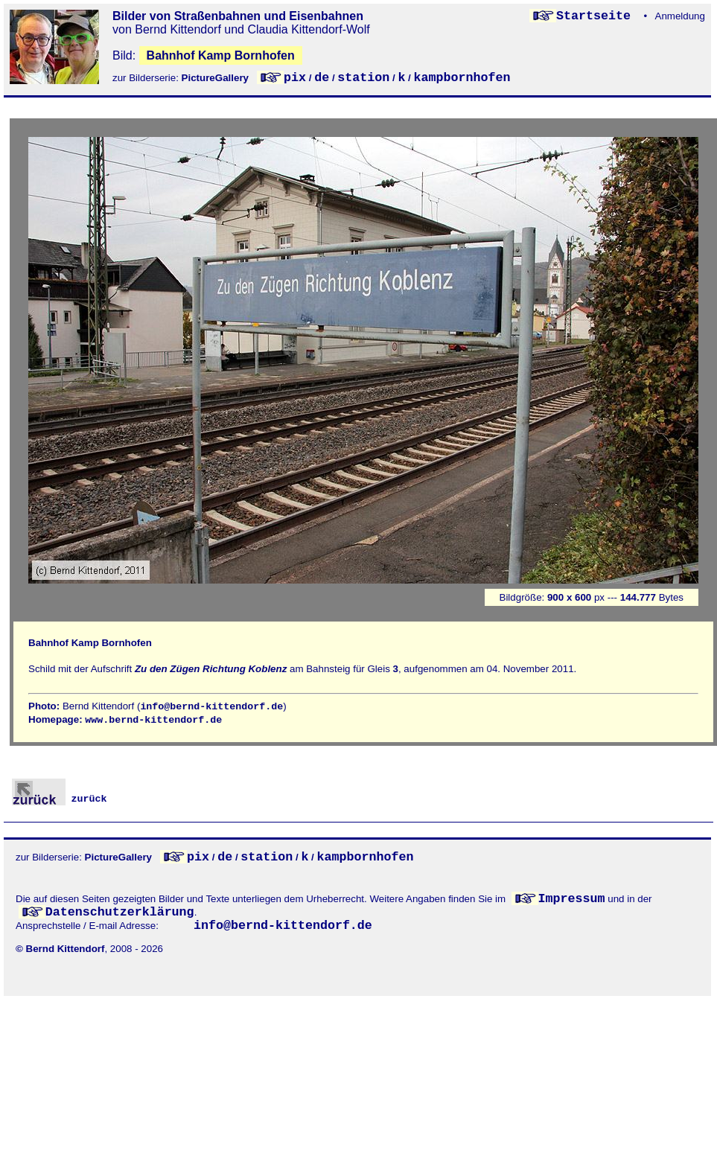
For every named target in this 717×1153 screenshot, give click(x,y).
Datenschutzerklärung (119, 912)
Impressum (571, 899)
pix (295, 78)
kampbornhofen (462, 78)
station (363, 78)
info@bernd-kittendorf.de (211, 706)
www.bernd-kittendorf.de (153, 720)
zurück (59, 799)
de (321, 78)
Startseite (597, 16)
